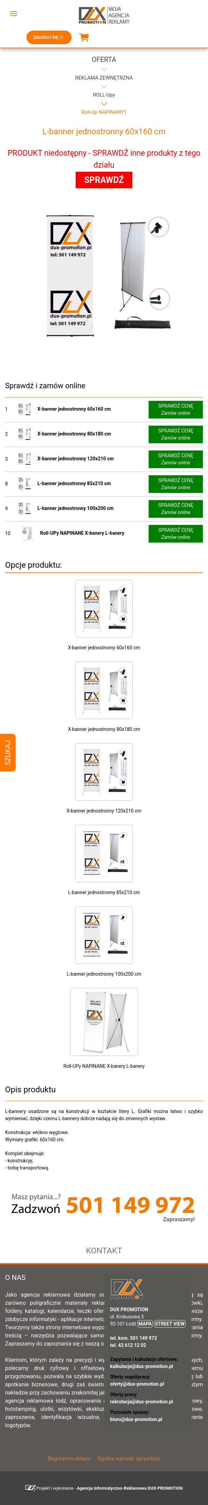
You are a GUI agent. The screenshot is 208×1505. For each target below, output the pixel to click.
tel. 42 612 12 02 (128, 1345)
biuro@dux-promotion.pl (136, 1419)
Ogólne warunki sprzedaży (128, 1458)
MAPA (145, 1324)
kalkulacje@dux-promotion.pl (141, 1366)
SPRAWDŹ (104, 180)
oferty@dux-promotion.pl (137, 1384)
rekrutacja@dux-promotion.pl (141, 1401)
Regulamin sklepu (69, 1458)
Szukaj (8, 752)
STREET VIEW (170, 1324)
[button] (13, 13)
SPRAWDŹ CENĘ (175, 410)
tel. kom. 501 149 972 (133, 1338)
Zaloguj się (49, 37)
